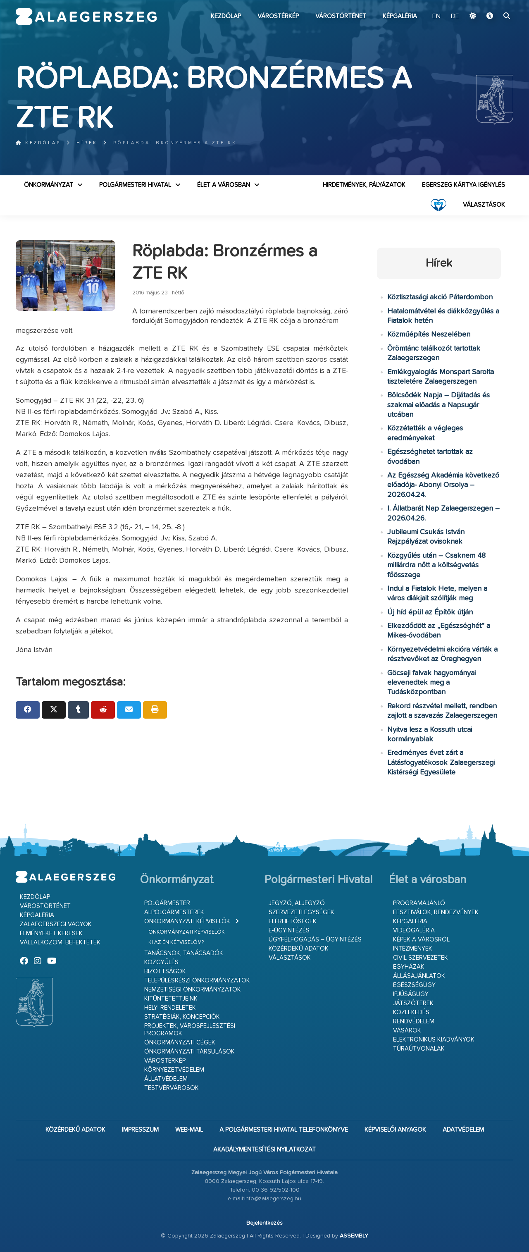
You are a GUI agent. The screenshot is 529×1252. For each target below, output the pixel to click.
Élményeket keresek (51, 933)
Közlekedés (411, 1012)
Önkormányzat (48, 185)
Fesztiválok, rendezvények (436, 912)
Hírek (87, 143)
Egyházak (408, 967)
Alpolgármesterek (174, 912)
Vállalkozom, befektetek (60, 942)
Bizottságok (165, 971)
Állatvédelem (166, 1079)
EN (436, 16)
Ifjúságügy (411, 994)
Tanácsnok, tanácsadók (183, 953)
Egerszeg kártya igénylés (463, 185)
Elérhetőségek (293, 921)
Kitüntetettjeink (171, 999)
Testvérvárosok (171, 1088)
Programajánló (419, 903)
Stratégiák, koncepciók (182, 1017)
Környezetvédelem (174, 1070)
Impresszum (140, 1130)
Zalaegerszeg (86, 16)
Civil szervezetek (420, 958)
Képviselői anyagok (395, 1130)
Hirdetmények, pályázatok (364, 185)
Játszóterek (413, 1003)
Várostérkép (278, 16)
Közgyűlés (161, 962)
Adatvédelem (463, 1130)
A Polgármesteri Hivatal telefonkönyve (283, 1130)
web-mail (189, 1130)
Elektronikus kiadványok (433, 1040)
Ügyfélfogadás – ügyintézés (315, 940)
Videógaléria (414, 930)
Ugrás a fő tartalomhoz (492, 4)
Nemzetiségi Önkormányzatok (192, 990)
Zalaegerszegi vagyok (56, 924)
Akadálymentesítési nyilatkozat (264, 1150)
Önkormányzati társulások (189, 1052)
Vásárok (407, 1030)
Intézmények (412, 949)
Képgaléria (400, 16)
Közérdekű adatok (299, 949)
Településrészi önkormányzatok (197, 980)
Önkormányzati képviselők (187, 921)
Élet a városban (223, 185)
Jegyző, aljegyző (297, 903)
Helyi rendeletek (170, 1008)
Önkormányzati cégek (179, 1042)
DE (455, 16)
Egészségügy (414, 985)
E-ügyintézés (289, 930)
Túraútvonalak (419, 1049)
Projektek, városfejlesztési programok (189, 1030)
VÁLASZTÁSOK (484, 205)
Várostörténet (340, 16)
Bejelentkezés (264, 1223)
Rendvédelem (413, 1021)
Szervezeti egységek (301, 912)
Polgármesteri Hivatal (135, 185)
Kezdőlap (226, 16)
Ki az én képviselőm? (176, 942)
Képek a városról (421, 940)
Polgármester (167, 903)
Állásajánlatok (419, 976)
